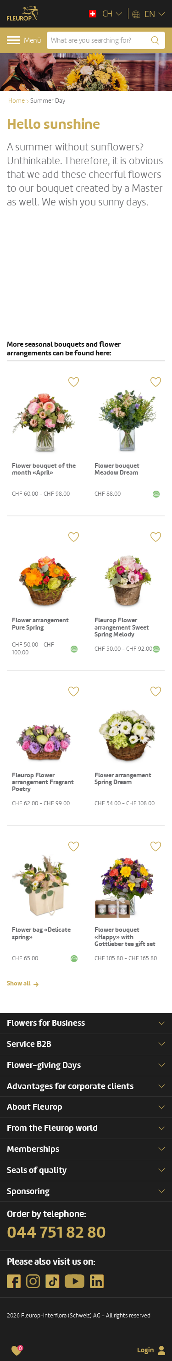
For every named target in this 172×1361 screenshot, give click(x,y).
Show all (18, 983)
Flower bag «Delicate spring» (41, 933)
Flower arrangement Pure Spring (40, 623)
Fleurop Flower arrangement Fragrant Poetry (43, 782)
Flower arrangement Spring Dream (122, 778)
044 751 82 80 (56, 1233)
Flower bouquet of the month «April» (44, 469)
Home (16, 101)
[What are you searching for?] (106, 40)
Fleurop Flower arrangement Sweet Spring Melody (121, 627)
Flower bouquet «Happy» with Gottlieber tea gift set (124, 937)
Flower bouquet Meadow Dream (116, 469)
